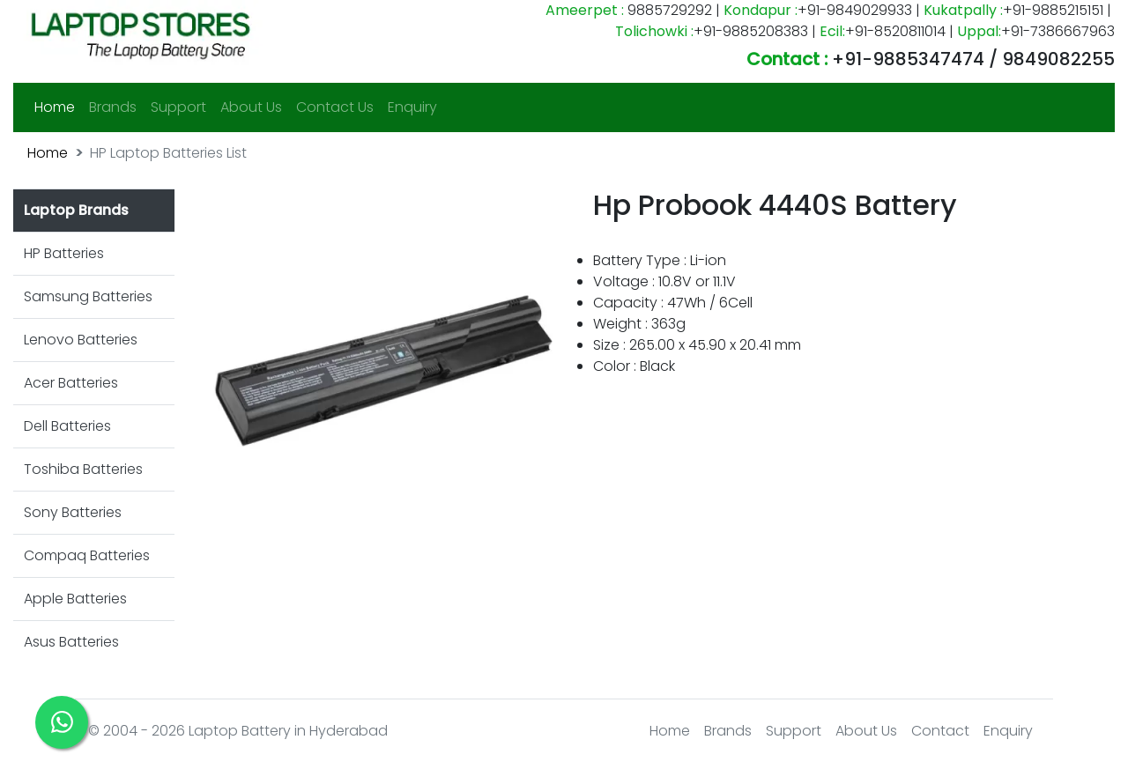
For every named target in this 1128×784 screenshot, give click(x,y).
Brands (113, 107)
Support (178, 107)
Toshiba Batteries (83, 469)
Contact (940, 731)
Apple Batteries (75, 598)
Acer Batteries (71, 383)
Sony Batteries (73, 512)
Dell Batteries (67, 426)
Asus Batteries (71, 642)
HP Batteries (64, 253)
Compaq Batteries (87, 555)
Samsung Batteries (88, 296)
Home (58, 106)
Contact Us (335, 107)
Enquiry (412, 107)
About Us (251, 107)
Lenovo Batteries (80, 339)
